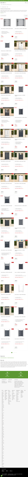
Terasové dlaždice (22, 396)
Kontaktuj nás (3, 381)
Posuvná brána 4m (3, 411)
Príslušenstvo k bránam (18, 391)
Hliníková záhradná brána (6, 393)
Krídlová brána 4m (3, 461)
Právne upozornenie (4, 474)
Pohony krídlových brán (13, 393)
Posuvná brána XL (3, 406)
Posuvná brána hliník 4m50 (3, 438)
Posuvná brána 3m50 (3, 413)
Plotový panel (9, 393)
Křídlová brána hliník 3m (3, 400)
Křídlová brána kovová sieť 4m (3, 422)
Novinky (3, 466)
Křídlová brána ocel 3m (3, 430)
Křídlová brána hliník (3, 456)
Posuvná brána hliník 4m (3, 441)
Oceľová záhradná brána (3, 357)
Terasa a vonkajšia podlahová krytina (22, 391)
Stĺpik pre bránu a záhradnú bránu (17, 399)
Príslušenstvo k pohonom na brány (13, 396)
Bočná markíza (9, 403)
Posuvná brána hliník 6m (3, 432)
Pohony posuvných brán (13, 398)
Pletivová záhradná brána (11, 357)
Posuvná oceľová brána (3, 464)
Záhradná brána (6, 391)
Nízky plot (9, 400)
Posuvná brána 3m (3, 450)
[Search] (15, 4)
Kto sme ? (9, 381)
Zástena (9, 397)
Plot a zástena (9, 391)
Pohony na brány (13, 391)
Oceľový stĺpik (18, 401)
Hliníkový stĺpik (17, 396)
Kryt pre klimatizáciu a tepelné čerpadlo (9, 395)
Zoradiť (25, 15)
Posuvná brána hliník (3, 408)
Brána (2, 390)
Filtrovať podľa (3, 15)
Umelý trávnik (21, 395)
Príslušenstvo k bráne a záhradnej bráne (18, 394)
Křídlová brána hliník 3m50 (3, 397)
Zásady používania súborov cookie (11, 474)
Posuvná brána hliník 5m (3, 435)
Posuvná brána (3, 392)
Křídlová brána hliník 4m (3, 394)
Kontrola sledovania (4, 382)
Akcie (25, 390)
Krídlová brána (3, 428)
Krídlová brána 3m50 (3, 416)
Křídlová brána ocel (3, 459)
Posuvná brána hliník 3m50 (3, 444)
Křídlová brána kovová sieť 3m (3, 403)
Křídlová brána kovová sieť (3, 453)
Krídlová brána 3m (3, 419)
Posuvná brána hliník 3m (3, 447)
